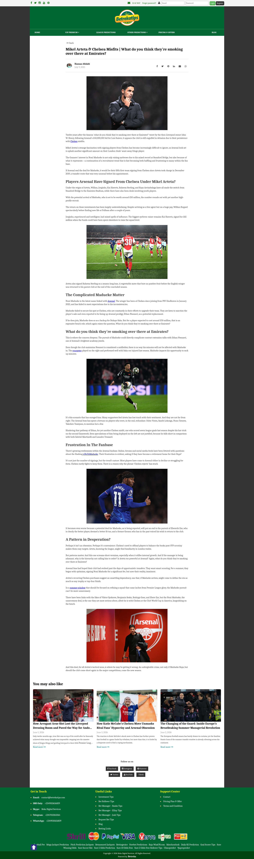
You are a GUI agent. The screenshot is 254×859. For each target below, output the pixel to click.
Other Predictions (137, 32)
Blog (214, 32)
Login (212, 3)
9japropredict (184, 848)
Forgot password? (149, 3)
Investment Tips (106, 797)
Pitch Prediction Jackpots (82, 844)
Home (37, 32)
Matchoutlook (172, 844)
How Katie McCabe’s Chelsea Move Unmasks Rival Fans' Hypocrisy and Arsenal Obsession (126, 726)
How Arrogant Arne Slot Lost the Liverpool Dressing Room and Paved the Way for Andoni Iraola (62, 726)
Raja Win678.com (157, 844)
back (70, 43)
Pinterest (142, 768)
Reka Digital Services (51, 809)
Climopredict (170, 848)
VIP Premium (72, 32)
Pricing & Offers (166, 32)
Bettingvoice (122, 844)
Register (220, 3)
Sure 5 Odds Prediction (104, 848)
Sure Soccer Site (85, 848)
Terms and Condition (173, 806)
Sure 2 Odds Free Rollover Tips (148, 848)
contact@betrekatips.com (53, 797)
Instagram (127, 768)
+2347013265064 (52, 815)
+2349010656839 (52, 803)
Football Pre (39, 844)
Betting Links (104, 828)
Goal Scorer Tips (208, 844)
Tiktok (141, 774)
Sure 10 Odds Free (125, 848)
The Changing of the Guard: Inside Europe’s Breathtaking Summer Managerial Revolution (190, 726)
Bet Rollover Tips (106, 801)
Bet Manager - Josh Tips (109, 815)
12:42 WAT (136, 3)
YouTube (128, 774)
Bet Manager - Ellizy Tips (110, 810)
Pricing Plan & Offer (172, 801)
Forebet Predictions (138, 844)
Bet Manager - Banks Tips (110, 806)
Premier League (86, 743)
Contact (166, 797)
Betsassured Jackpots (105, 844)
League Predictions (106, 32)
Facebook (111, 768)
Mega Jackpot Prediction (57, 844)
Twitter (114, 774)
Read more (39, 747)
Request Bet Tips (106, 819)
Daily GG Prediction (190, 844)
